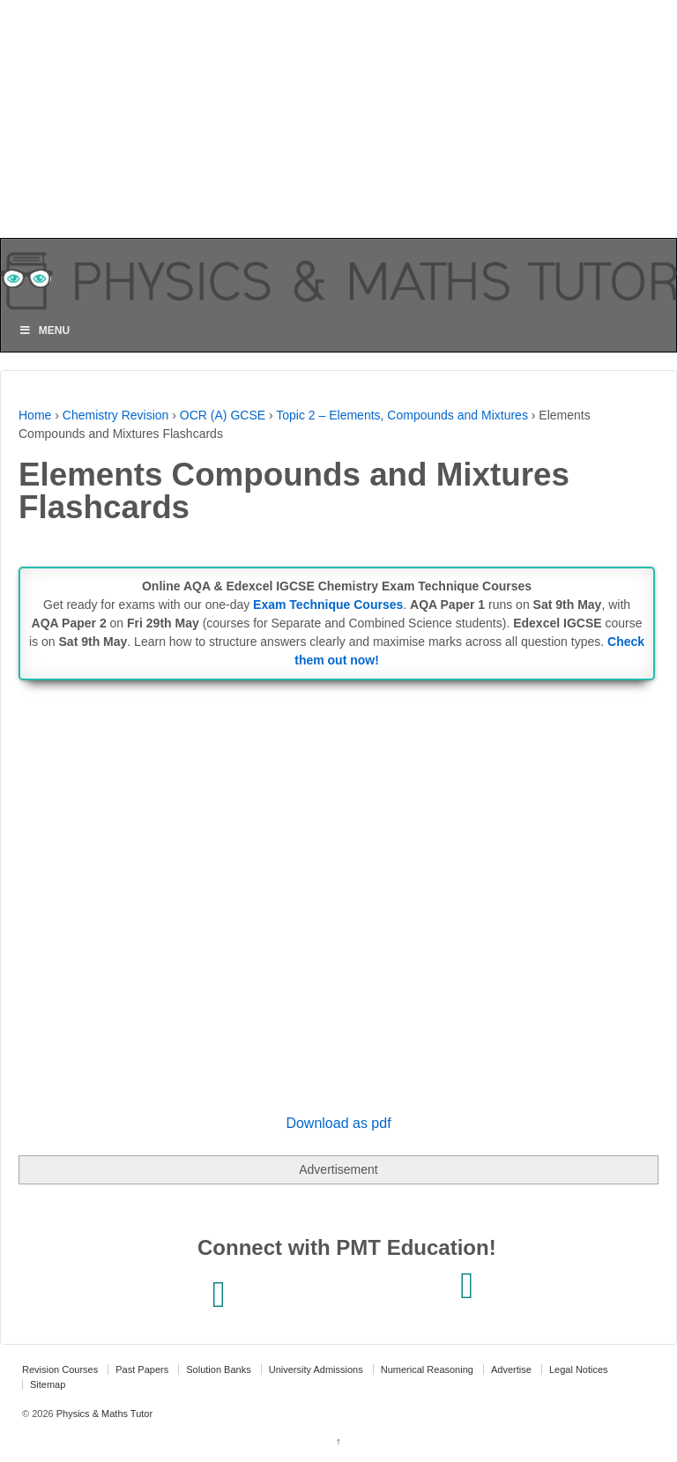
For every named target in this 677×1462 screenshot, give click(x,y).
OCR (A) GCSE (222, 415)
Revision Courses (60, 1369)
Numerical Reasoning (427, 1369)
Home (35, 415)
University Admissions (316, 1369)
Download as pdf (338, 1123)
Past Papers (141, 1369)
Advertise (511, 1369)
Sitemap (47, 1384)
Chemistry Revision (116, 415)
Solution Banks (218, 1369)
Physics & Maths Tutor (103, 1413)
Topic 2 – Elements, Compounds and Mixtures (402, 415)
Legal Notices (578, 1369)
